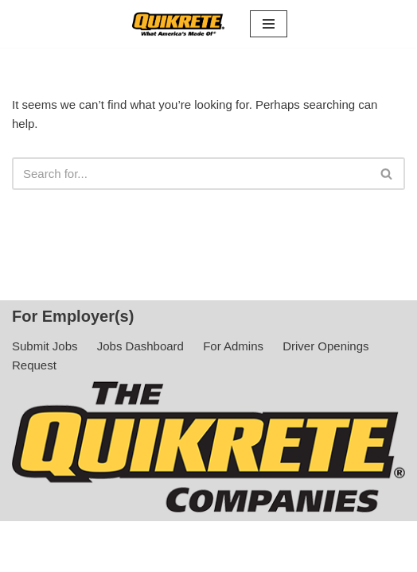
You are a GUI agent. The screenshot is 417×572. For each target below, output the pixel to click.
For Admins (233, 346)
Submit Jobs (45, 346)
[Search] (190, 173)
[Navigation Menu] (268, 23)
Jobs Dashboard (140, 346)
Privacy (208, 555)
